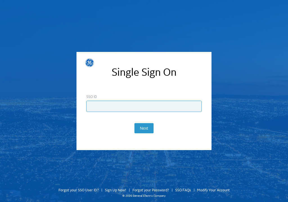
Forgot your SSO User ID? (78, 190)
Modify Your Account (213, 190)
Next (144, 128)
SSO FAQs (183, 190)
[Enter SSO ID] (144, 106)
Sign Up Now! (115, 190)
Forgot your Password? (150, 190)
